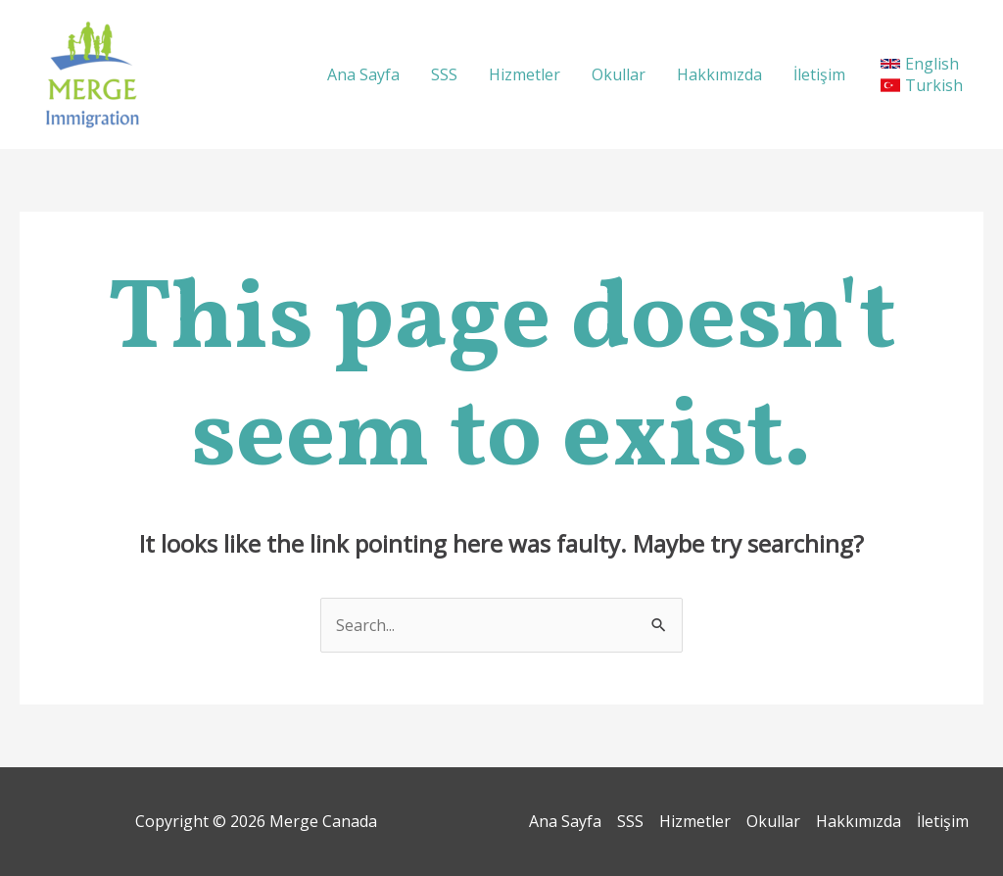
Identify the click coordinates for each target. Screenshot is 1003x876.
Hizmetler (524, 74)
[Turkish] (925, 85)
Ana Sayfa (363, 74)
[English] (920, 63)
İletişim (819, 74)
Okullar (618, 74)
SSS (444, 74)
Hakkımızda (719, 74)
